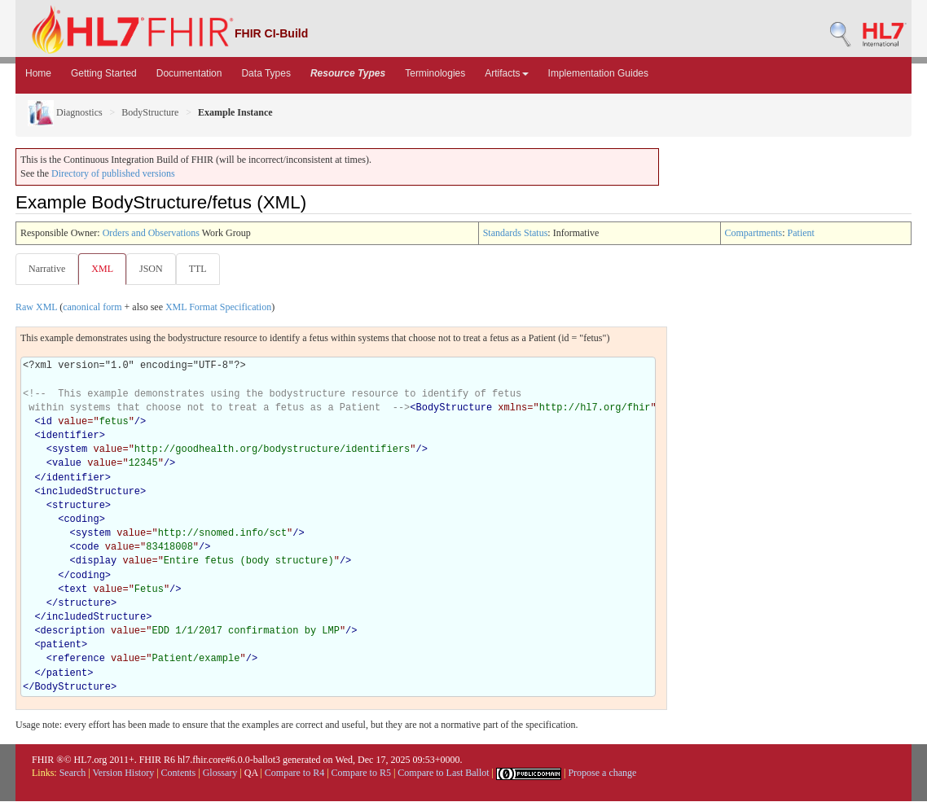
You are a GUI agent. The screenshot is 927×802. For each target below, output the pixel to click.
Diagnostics (65, 112)
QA (251, 773)
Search (72, 773)
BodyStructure (149, 112)
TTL (203, 268)
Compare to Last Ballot (443, 773)
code (87, 548)
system (69, 450)
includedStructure (90, 492)
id (46, 422)
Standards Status (515, 233)
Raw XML (36, 307)
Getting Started (104, 73)
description (73, 632)
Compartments (754, 233)
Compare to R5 (361, 773)
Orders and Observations (151, 233)
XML (104, 268)
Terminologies (435, 73)
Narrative (47, 268)
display (96, 562)
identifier (70, 436)
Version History (124, 773)
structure (78, 506)
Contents (178, 773)
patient (61, 645)
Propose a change (602, 773)
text (75, 590)
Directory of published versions (113, 173)
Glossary (220, 773)
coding (81, 520)
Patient (801, 233)
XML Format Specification (218, 307)
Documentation (189, 73)
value (66, 464)
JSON (154, 268)
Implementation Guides (598, 73)
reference (78, 659)
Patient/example (195, 659)
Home (38, 73)
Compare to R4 (294, 773)
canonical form (92, 307)
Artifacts (506, 73)
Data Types (265, 73)
